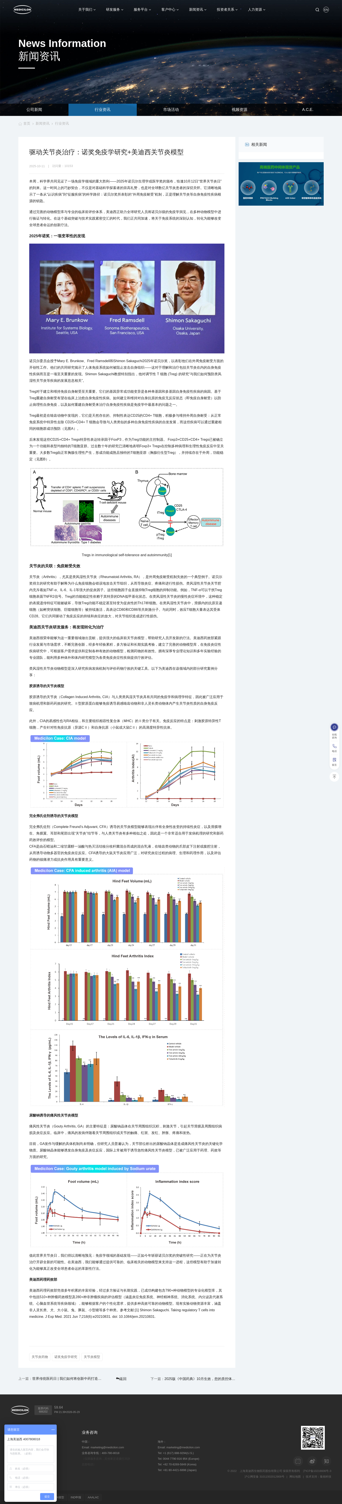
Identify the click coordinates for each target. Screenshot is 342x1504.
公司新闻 (34, 110)
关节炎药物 (40, 1357)
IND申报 (77, 1497)
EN (326, 9)
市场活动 (171, 110)
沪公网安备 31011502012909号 (264, 1476)
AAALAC (95, 1497)
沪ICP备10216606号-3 (317, 1470)
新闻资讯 (43, 123)
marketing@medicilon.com (107, 1447)
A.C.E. (307, 110)
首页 (26, 123)
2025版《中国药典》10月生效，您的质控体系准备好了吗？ (204, 1378)
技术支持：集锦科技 (318, 1476)
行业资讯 (102, 110)
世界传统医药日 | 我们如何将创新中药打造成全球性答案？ (63, 1378)
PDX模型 (59, 1497)
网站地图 (295, 1476)
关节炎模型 (92, 1357)
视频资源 (239, 110)
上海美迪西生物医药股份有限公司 (261, 1470)
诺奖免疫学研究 (66, 1357)
